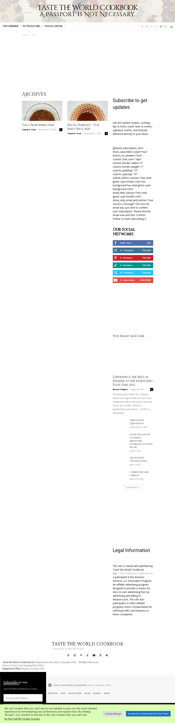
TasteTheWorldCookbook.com (136, 573)
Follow (146, 250)
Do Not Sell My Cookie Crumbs (22, 719)
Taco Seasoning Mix (38, 125)
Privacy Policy (9, 665)
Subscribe (145, 280)
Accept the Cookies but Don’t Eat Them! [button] (148, 713)
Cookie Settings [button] (113, 713)
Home (25, 35)
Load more (133, 487)
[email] (23, 698)
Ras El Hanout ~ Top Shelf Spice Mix (83, 127)
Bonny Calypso (120, 389)
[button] (171, 26)
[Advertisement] (87, 63)
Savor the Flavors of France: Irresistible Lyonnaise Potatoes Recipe (141, 441)
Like (149, 243)
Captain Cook (29, 129)
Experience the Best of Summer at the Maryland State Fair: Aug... (133, 381)
